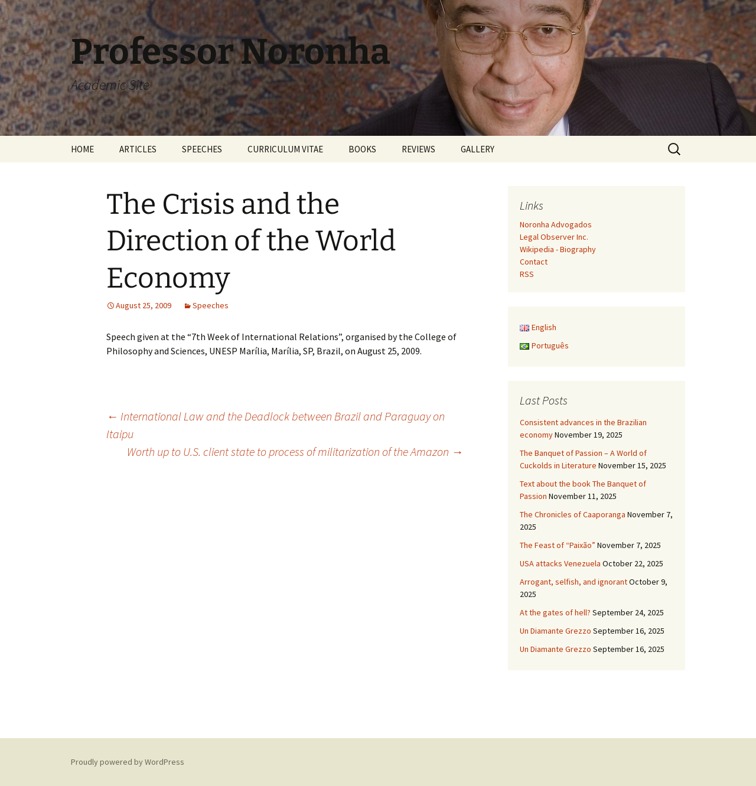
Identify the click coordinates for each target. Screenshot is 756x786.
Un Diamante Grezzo (555, 630)
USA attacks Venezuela (560, 563)
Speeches (211, 305)
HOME (82, 149)
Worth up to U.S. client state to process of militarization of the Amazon (295, 451)
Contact (534, 261)
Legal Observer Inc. (554, 236)
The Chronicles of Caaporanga (572, 514)
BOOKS (362, 149)
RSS (527, 274)
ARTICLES (138, 149)
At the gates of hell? (555, 612)
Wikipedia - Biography (558, 249)
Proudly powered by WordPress (127, 761)
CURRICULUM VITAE (285, 149)
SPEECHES (202, 149)
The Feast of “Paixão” (557, 545)
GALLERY (477, 149)
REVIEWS (418, 149)
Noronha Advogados (556, 224)
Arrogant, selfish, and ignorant (573, 581)
